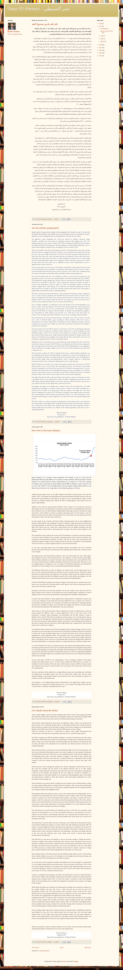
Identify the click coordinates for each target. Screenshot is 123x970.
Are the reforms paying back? (45, 228)
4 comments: (57, 701)
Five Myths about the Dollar (45, 710)
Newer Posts (35, 947)
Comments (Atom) (44, 950)
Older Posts (88, 947)
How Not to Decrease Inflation (46, 430)
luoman (64, 961)
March (103, 41)
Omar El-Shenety (15, 31)
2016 (100, 45)
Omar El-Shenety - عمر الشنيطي (39, 8)
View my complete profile (15, 34)
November (104, 28)
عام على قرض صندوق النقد (45, 24)
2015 (100, 47)
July (102, 36)
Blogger (76, 961)
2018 (100, 23)
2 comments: (57, 421)
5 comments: (56, 942)
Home (61, 947)
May (102, 38)
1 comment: (56, 219)
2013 (100, 53)
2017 (100, 26)
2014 (100, 50)
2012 (100, 55)
